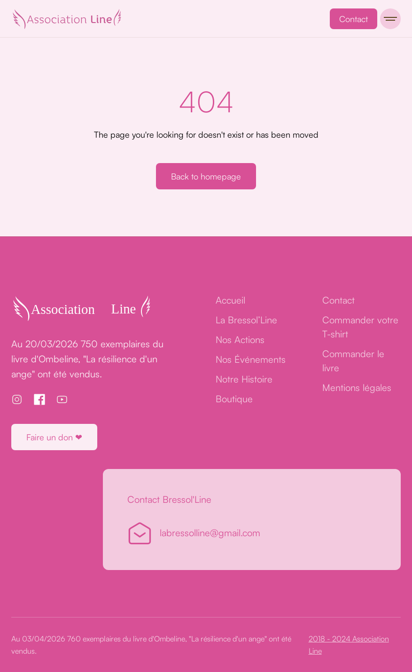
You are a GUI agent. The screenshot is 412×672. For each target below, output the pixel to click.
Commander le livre (353, 361)
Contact (353, 19)
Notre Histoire (244, 379)
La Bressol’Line (246, 320)
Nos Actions (240, 339)
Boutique (234, 399)
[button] (390, 18)
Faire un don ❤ (54, 437)
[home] (67, 18)
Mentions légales (356, 387)
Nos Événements (251, 359)
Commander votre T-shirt (360, 327)
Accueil (230, 300)
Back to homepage (206, 176)
